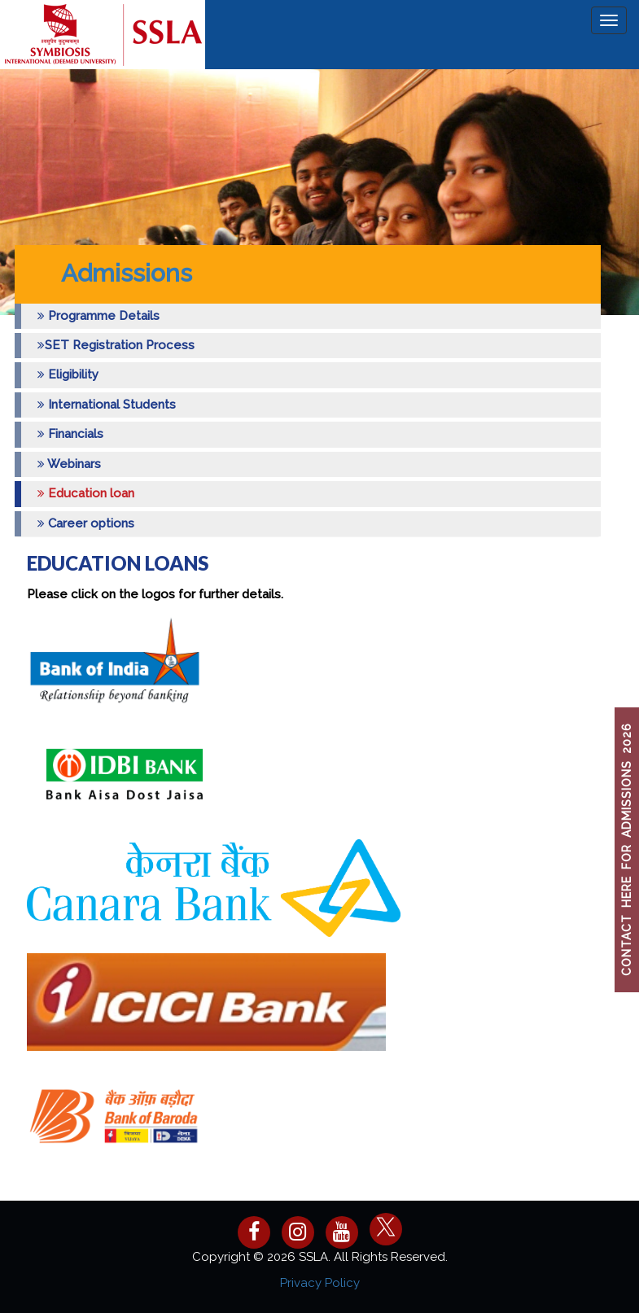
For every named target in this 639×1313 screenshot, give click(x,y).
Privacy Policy (320, 1283)
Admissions (126, 273)
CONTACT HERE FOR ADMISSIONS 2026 (626, 850)
